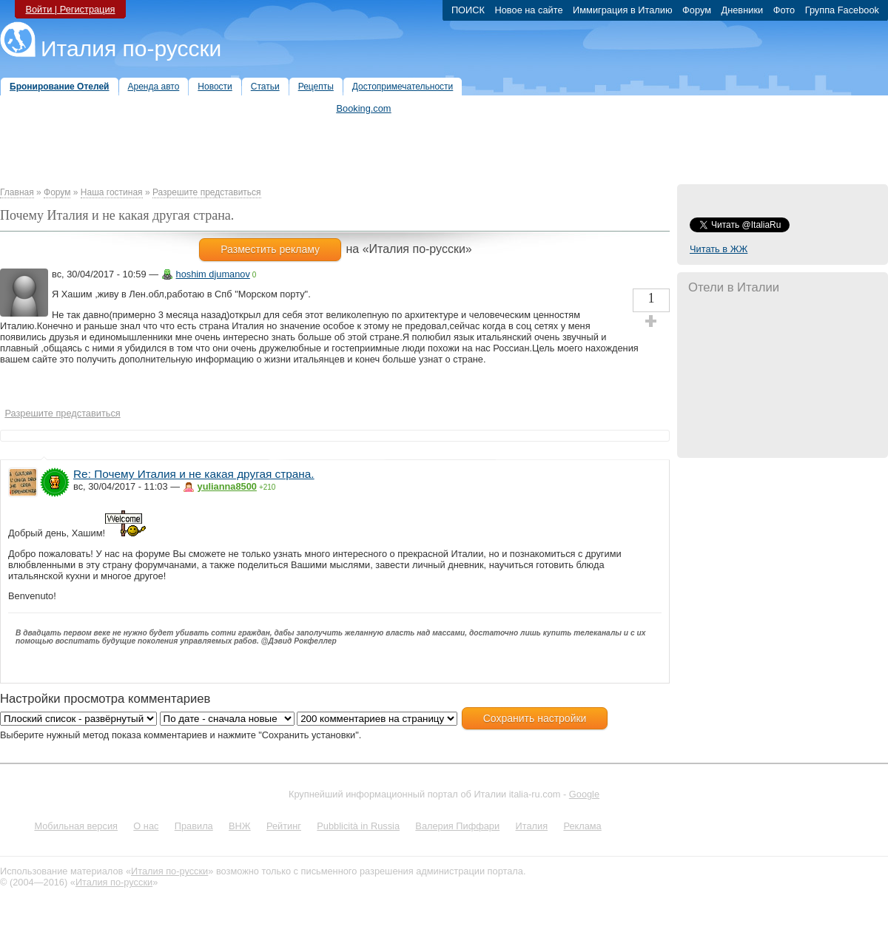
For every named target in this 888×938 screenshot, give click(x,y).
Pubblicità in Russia (358, 825)
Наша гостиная (112, 192)
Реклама (582, 825)
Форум (57, 192)
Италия (531, 825)
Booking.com (364, 108)
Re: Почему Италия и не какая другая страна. (193, 474)
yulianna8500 (227, 486)
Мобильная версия (76, 825)
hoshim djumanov (213, 274)
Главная (17, 192)
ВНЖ (240, 825)
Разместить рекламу (270, 249)
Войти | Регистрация (70, 9)
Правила (194, 825)
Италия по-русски (131, 48)
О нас (145, 825)
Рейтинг (283, 825)
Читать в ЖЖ (718, 248)
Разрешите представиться (206, 192)
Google (584, 794)
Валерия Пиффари (457, 825)
